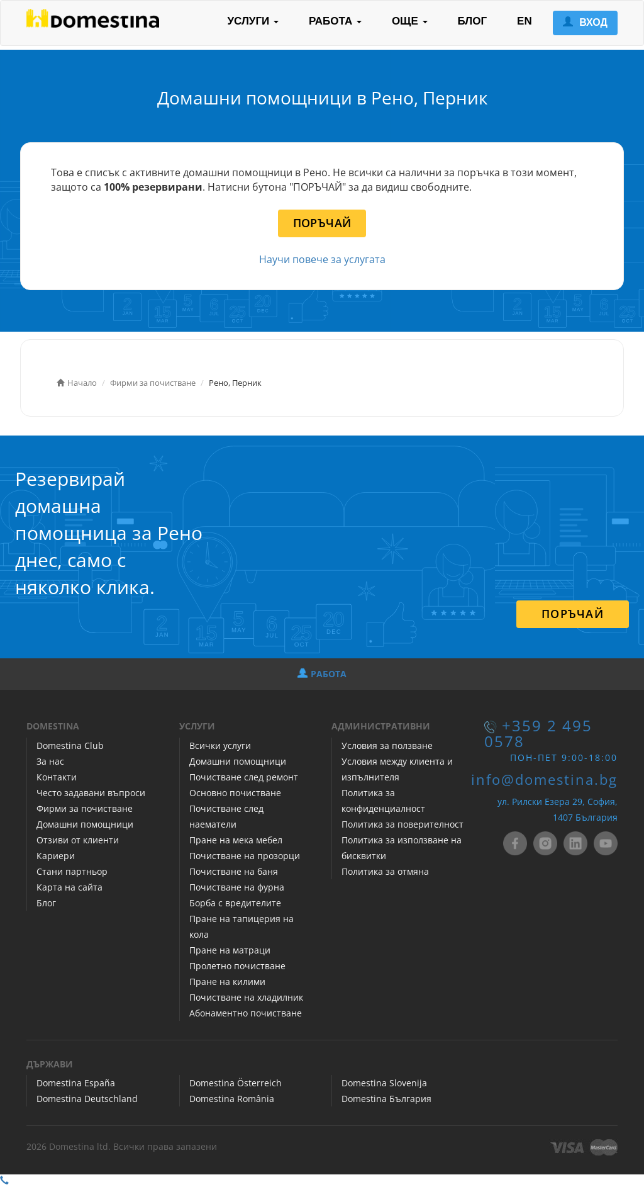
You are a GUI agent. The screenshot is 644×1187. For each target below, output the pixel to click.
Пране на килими (227, 981)
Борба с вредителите (235, 903)
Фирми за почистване (84, 808)
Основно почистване (235, 793)
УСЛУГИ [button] (253, 21)
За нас (50, 761)
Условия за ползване (387, 745)
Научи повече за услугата (322, 259)
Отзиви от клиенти (77, 840)
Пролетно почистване (237, 966)
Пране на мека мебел (235, 840)
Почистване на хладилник (246, 997)
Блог (46, 903)
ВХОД (585, 22)
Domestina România (231, 1099)
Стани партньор (72, 871)
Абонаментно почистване (245, 1013)
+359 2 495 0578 (538, 733)
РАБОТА (322, 674)
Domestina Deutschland (87, 1099)
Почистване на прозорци (244, 856)
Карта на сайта (69, 887)
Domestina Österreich (235, 1083)
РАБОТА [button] (335, 21)
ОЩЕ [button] (410, 21)
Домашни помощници (84, 824)
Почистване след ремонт (243, 777)
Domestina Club (70, 745)
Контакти (56, 777)
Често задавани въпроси (90, 793)
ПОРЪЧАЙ (322, 222)
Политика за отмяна (385, 871)
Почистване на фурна (236, 887)
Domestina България (386, 1099)
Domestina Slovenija (384, 1083)
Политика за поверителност (402, 824)
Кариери (55, 856)
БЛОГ (472, 21)
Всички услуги (220, 745)
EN (524, 21)
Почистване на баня (233, 871)
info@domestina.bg (544, 779)
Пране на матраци (229, 950)
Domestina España (75, 1083)
